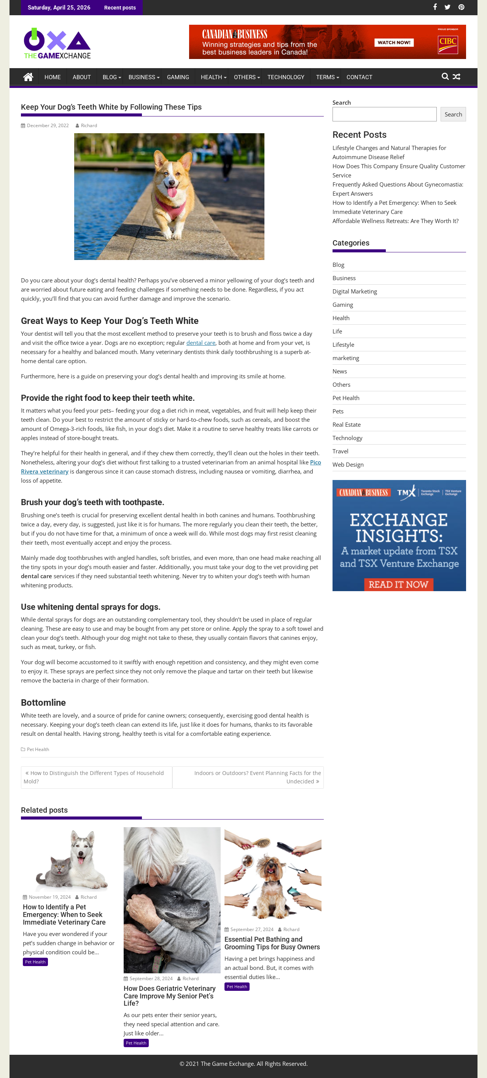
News (340, 371)
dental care (200, 342)
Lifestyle (343, 344)
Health (211, 76)
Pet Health (38, 749)
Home (53, 76)
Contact (359, 76)
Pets (338, 411)
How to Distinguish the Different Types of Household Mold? (94, 777)
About (82, 76)
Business (142, 76)
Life (337, 331)
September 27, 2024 (249, 929)
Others (245, 76)
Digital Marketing (355, 291)
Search (342, 102)
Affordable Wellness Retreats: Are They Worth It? (395, 220)
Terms (325, 76)
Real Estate (347, 424)
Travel (341, 451)
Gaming (178, 76)
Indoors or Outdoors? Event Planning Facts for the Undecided (257, 777)
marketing (346, 358)
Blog (110, 76)
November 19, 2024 (47, 896)
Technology (285, 76)
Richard (86, 125)
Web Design (348, 464)
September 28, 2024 (148, 978)
